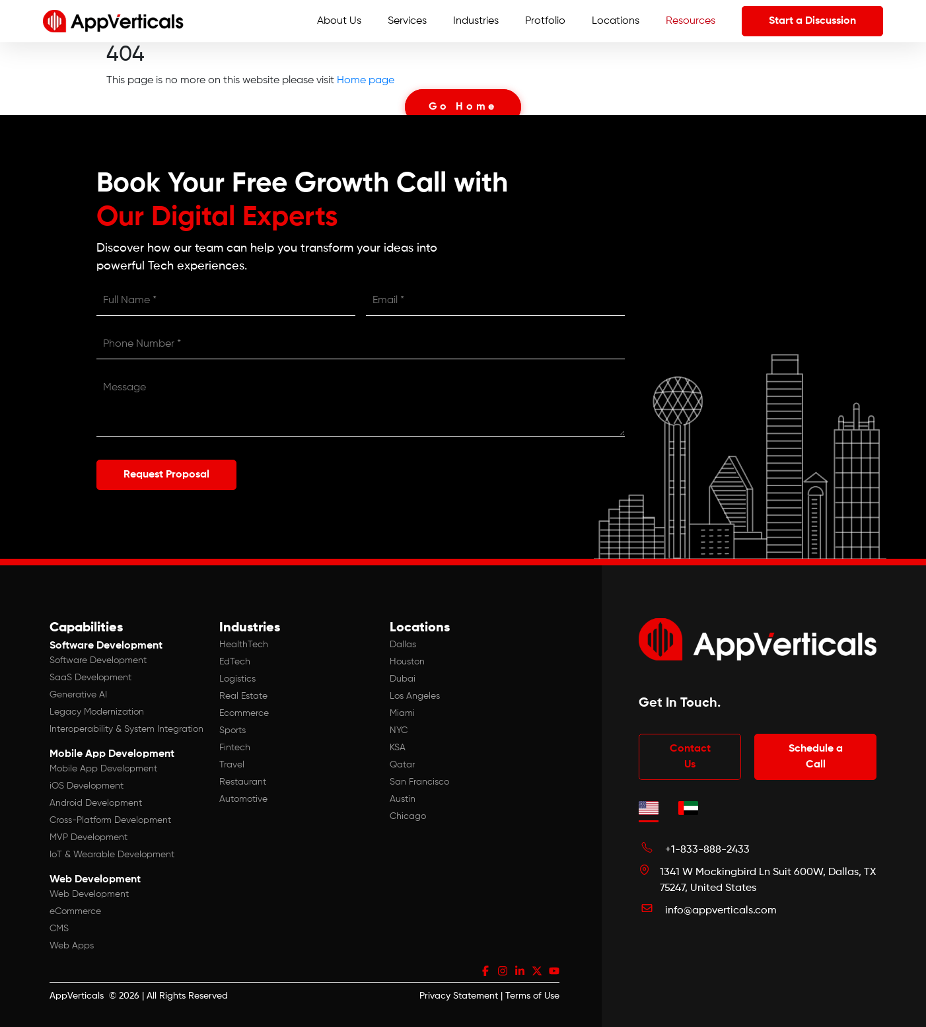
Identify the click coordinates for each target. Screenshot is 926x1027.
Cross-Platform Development (110, 820)
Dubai (402, 679)
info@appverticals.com (721, 910)
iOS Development (87, 786)
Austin (402, 799)
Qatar (402, 764)
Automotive (243, 799)
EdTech (234, 661)
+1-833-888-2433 (707, 850)
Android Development (96, 803)
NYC (399, 730)
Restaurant (242, 782)
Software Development (98, 660)
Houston (407, 661)
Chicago (408, 816)
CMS (59, 928)
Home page (365, 80)
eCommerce (75, 911)
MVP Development (88, 837)
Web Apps (72, 945)
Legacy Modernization (97, 712)
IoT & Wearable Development (112, 854)
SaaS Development (90, 677)
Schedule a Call (816, 757)
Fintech (234, 747)
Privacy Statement (458, 996)
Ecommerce (244, 713)
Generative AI (78, 694)
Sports (232, 730)
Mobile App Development (103, 768)
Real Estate (243, 696)
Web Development (89, 894)
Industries (476, 21)
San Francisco (419, 782)
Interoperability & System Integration (126, 729)
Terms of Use (532, 996)
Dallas (403, 644)
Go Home (463, 107)
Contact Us (690, 757)
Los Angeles (415, 696)
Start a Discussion (812, 21)
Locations (615, 21)
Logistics (237, 679)
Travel (231, 764)
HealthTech (243, 644)
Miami (402, 713)
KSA (398, 747)
